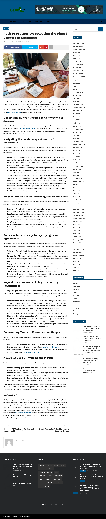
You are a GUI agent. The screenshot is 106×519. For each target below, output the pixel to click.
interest (42, 465)
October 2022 (78, 141)
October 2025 (78, 46)
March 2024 (77, 89)
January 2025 (77, 68)
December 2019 (78, 246)
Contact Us (47, 505)
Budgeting (39, 21)
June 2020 (76, 227)
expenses (42, 475)
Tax (29, 21)
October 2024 (78, 74)
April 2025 (76, 58)
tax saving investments (46, 482)
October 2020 (78, 215)
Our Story (59, 505)
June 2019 (76, 264)
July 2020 (76, 224)
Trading (75, 314)
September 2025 (79, 49)
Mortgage (76, 308)
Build (50, 475)
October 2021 (77, 178)
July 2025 (76, 52)
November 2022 (78, 138)
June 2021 (76, 191)
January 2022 (77, 169)
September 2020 (79, 218)
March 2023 (77, 126)
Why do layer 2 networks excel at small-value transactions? (92, 370)
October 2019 (77, 252)
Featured (76, 295)
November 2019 (78, 249)
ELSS (41, 479)
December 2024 (78, 71)
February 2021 (78, 203)
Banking (75, 283)
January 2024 (77, 95)
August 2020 (77, 221)
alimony (48, 479)
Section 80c (56, 479)
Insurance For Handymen (22, 483)
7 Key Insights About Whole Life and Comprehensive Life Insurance (92, 328)
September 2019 (79, 255)
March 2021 (77, 200)
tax (41, 469)
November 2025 (78, 43)
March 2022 (77, 163)
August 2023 (77, 111)
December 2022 (78, 135)
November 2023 (78, 101)
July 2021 (76, 187)
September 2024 (79, 77)
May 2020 (76, 230)
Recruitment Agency (46, 472)
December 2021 (78, 172)
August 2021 (77, 184)
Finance (13, 21)
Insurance (76, 301)
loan (56, 472)
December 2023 (78, 98)
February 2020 (78, 240)
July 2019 (76, 261)
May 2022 (76, 157)
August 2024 (77, 80)
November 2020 (78, 212)
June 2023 (76, 117)
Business (6, 28)
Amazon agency (44, 486)
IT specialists (49, 469)
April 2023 (76, 123)
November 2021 (78, 175)
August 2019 (77, 258)
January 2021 (77, 206)
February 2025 (78, 64)
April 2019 (76, 270)
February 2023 (78, 129)
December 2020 (78, 209)
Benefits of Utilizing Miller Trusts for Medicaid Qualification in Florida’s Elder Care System (92, 349)
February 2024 (78, 92)
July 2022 (76, 151)
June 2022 (76, 154)
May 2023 (76, 120)
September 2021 (78, 181)
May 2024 (76, 83)
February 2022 (78, 166)
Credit (22, 21)
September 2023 (79, 107)
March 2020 (77, 237)
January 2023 (77, 132)
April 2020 (76, 234)
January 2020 (77, 243)
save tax (59, 482)
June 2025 (76, 55)
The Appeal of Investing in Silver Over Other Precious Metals (22, 466)
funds (62, 465)
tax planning (58, 475)
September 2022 (79, 144)
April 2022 (76, 160)
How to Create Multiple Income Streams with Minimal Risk (91, 360)
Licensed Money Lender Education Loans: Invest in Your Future (92, 338)
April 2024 (76, 86)
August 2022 (77, 148)
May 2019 (76, 267)
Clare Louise (7, 42)
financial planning (53, 465)
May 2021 (76, 194)
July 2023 (76, 114)
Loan (48, 21)
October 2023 (78, 104)
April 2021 (76, 197)
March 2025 (77, 61)
